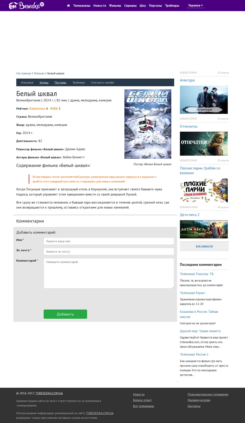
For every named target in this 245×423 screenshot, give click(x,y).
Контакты (194, 406)
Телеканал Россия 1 (194, 354)
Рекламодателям (199, 400)
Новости (99, 5)
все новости (204, 246)
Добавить (65, 314)
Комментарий (27, 260)
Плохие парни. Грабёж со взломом (200, 170)
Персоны (155, 5)
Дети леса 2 (189, 214)
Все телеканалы (143, 406)
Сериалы (130, 5)
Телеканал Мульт (192, 293)
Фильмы (115, 5)
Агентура (187, 80)
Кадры (44, 82)
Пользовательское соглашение (208, 394)
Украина (195, 5)
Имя (20, 240)
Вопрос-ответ (142, 400)
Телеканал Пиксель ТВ (196, 274)
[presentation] (73, 299)
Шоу (143, 5)
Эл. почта (23, 250)
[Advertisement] (122, 41)
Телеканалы (81, 5)
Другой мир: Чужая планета (200, 331)
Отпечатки (188, 126)
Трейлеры (172, 5)
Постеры (60, 82)
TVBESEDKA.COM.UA (49, 393)
